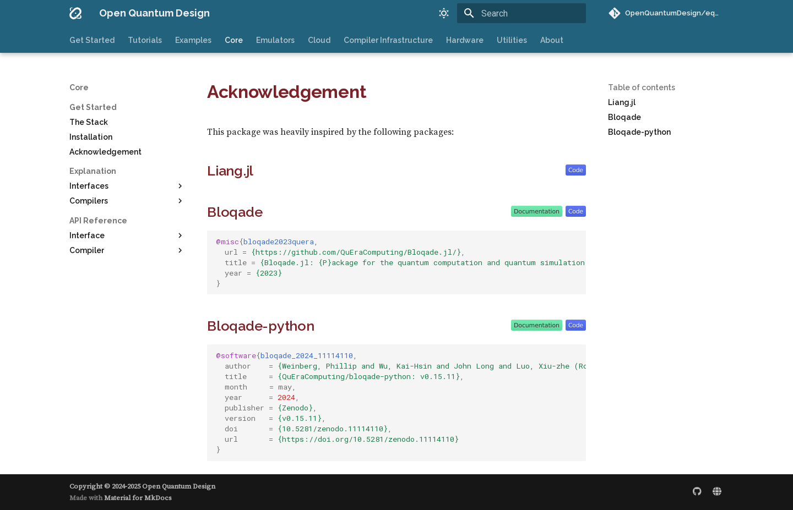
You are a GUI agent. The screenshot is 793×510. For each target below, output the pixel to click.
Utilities (512, 40)
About (551, 40)
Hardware (465, 40)
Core (234, 40)
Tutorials (145, 40)
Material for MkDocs (138, 497)
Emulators (275, 40)
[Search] (521, 13)
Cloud (319, 40)
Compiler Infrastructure (388, 40)
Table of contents (641, 87)
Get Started (92, 40)
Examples (193, 40)
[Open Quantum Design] (75, 13)
